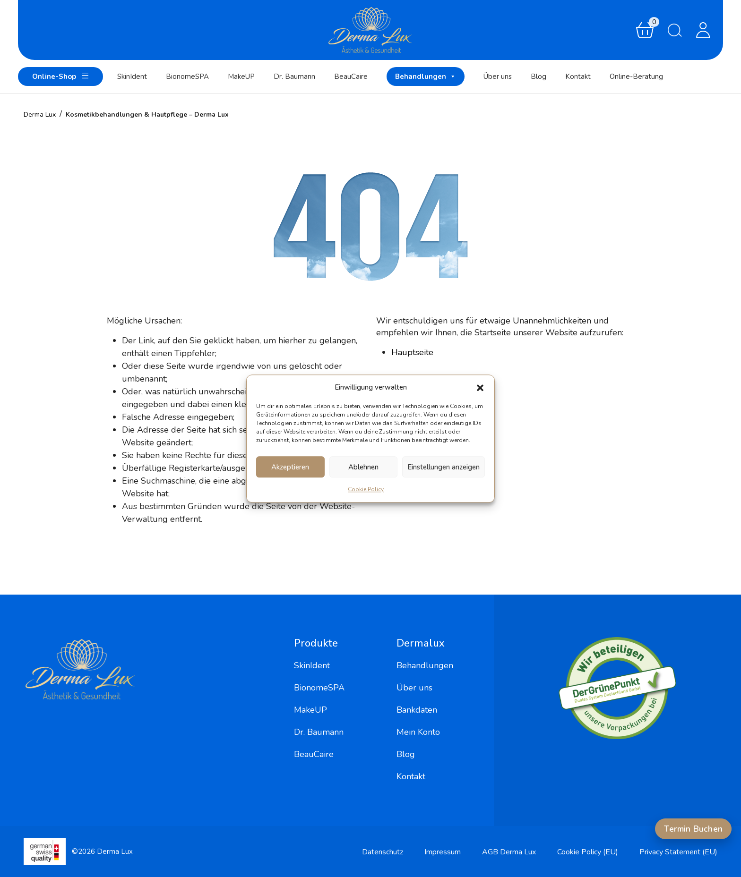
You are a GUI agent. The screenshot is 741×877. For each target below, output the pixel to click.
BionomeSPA (187, 76)
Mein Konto (418, 732)
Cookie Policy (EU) (587, 852)
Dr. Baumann (294, 76)
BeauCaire (351, 76)
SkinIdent (132, 76)
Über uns (497, 76)
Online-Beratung (636, 76)
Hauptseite (412, 352)
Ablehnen (363, 467)
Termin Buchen (693, 828)
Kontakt (578, 76)
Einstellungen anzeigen (443, 467)
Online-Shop (60, 75)
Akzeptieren (290, 467)
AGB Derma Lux (509, 852)
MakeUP (241, 76)
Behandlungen (425, 76)
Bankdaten (416, 709)
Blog (538, 76)
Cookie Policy (366, 489)
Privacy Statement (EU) (678, 852)
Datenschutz (382, 852)
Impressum (442, 852)
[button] (480, 387)
